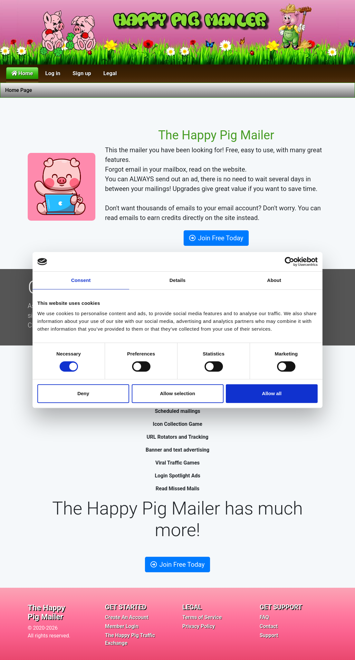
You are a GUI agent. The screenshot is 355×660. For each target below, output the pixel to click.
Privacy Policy (198, 626)
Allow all (272, 393)
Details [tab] (177, 280)
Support (269, 635)
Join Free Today (216, 238)
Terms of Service (202, 617)
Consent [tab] (81, 280)
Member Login (122, 626)
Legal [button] (110, 73)
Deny (83, 393)
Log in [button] (53, 73)
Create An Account (127, 617)
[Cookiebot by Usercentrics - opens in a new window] (289, 261)
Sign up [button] (81, 73)
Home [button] (22, 73)
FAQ (264, 617)
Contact (269, 626)
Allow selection (177, 393)
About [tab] (274, 280)
